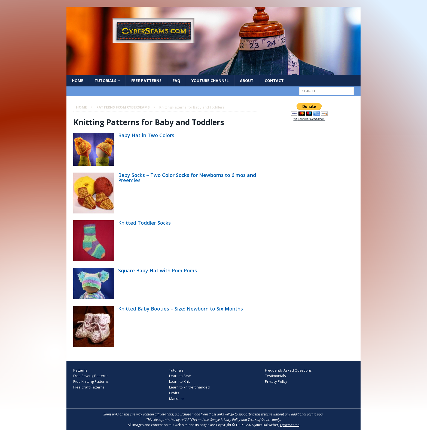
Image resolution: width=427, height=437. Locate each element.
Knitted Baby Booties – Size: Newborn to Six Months (180, 308)
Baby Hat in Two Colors (146, 135)
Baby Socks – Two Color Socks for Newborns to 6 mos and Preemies (187, 178)
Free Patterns (146, 80)
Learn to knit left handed (189, 387)
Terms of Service (259, 419)
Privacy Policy (276, 381)
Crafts (174, 392)
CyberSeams (289, 425)
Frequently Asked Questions (288, 370)
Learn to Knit (179, 381)
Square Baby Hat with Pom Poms (157, 270)
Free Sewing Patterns (90, 375)
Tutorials (105, 80)
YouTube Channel (210, 80)
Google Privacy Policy (225, 419)
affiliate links (164, 414)
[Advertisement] (306, 210)
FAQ (176, 80)
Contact (274, 80)
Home (77, 80)
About (247, 80)
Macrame (177, 398)
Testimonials (275, 375)
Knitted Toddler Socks (144, 222)
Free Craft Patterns (89, 387)
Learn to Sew (180, 375)
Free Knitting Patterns (91, 381)
